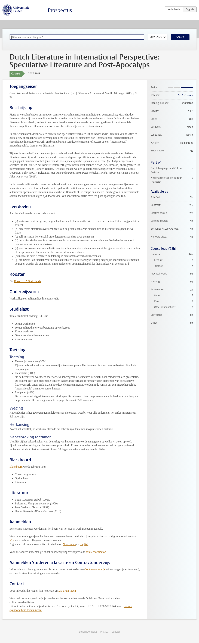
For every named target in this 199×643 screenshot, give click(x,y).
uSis (12, 540)
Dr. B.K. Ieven (185, 95)
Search (180, 37)
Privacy (104, 631)
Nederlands (69, 544)
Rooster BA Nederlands (27, 281)
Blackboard (16, 466)
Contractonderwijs (94, 569)
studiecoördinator (96, 551)
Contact (116, 631)
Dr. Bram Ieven (67, 590)
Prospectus (60, 10)
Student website (88, 631)
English (84, 544)
